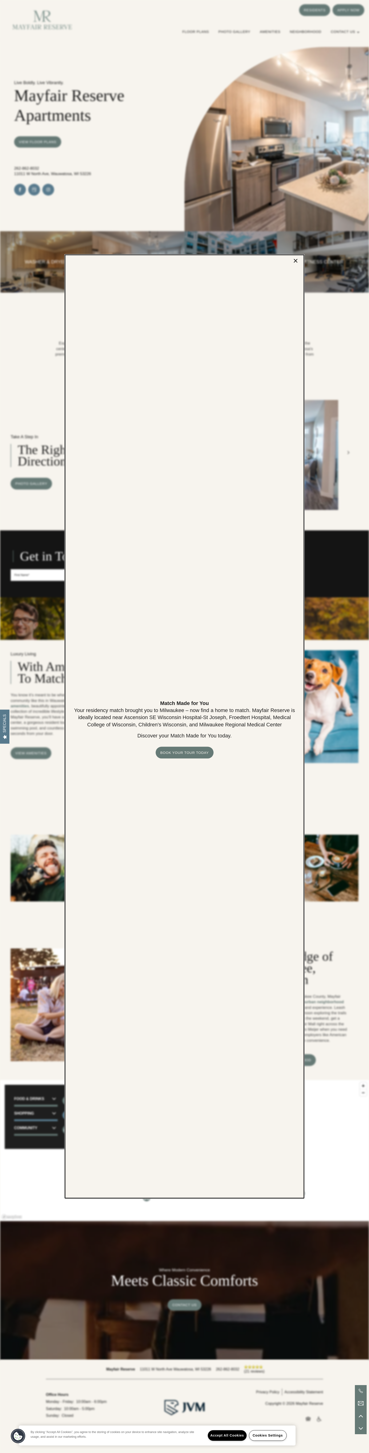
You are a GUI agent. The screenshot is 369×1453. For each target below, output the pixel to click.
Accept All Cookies (227, 1435)
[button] (184, 753)
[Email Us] (361, 1403)
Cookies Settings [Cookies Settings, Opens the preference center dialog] (268, 1435)
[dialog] (184, 726)
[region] (157, 1435)
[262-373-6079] (361, 1391)
